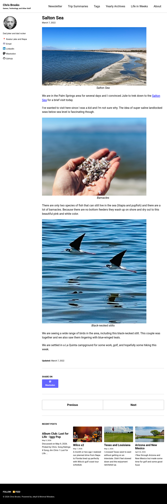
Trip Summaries (78, 6)
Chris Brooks (17, 6)
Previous (72, 404)
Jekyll (35, 497)
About (157, 6)
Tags (97, 6)
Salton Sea (53, 18)
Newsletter (55, 6)
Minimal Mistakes (47, 497)
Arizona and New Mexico (146, 447)
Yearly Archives (115, 6)
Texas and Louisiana (117, 445)
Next (133, 404)
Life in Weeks (139, 6)
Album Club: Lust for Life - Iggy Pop (55, 435)
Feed (17, 492)
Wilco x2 (78, 445)
